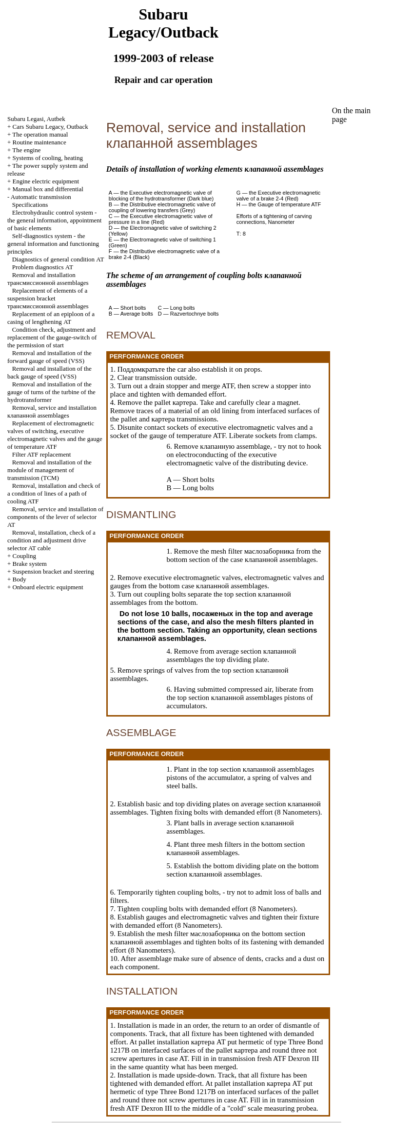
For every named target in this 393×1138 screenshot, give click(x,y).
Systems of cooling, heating (48, 157)
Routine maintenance (39, 142)
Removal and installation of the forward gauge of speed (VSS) (49, 356)
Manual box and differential (48, 189)
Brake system (30, 563)
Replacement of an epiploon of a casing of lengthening (51, 317)
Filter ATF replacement (41, 454)
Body (19, 579)
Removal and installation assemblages (48, 278)
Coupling (24, 555)
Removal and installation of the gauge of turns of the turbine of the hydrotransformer (51, 391)
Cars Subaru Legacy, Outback (50, 126)
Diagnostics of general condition (58, 259)
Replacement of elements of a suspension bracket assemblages (48, 298)
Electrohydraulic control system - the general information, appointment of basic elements (54, 220)
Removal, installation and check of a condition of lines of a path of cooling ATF (53, 493)
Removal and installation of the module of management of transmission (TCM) (49, 470)
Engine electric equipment (46, 181)
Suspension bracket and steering (53, 571)
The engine (26, 150)
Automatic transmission (41, 196)
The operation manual (40, 134)
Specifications (30, 204)
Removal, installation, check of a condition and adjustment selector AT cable (51, 540)
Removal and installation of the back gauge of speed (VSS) (49, 372)
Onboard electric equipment (48, 587)
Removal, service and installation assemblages (52, 411)
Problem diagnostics (42, 267)
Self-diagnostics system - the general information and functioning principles (53, 243)
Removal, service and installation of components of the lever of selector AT (55, 516)
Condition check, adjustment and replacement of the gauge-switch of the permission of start (52, 337)
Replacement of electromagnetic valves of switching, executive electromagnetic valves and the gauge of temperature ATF (54, 434)
